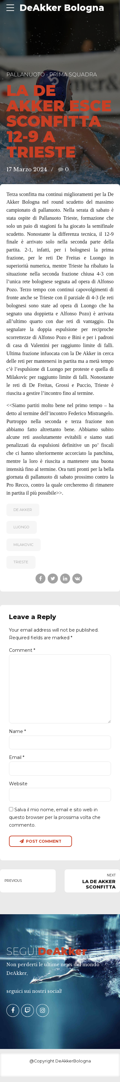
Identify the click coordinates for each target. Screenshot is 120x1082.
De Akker (22, 509)
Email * (16, 761)
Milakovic (23, 544)
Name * (17, 735)
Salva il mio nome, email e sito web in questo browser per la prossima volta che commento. (54, 821)
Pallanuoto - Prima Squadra (51, 74)
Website (18, 788)
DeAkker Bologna (62, 7)
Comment (22, 650)
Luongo (21, 527)
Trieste (20, 562)
